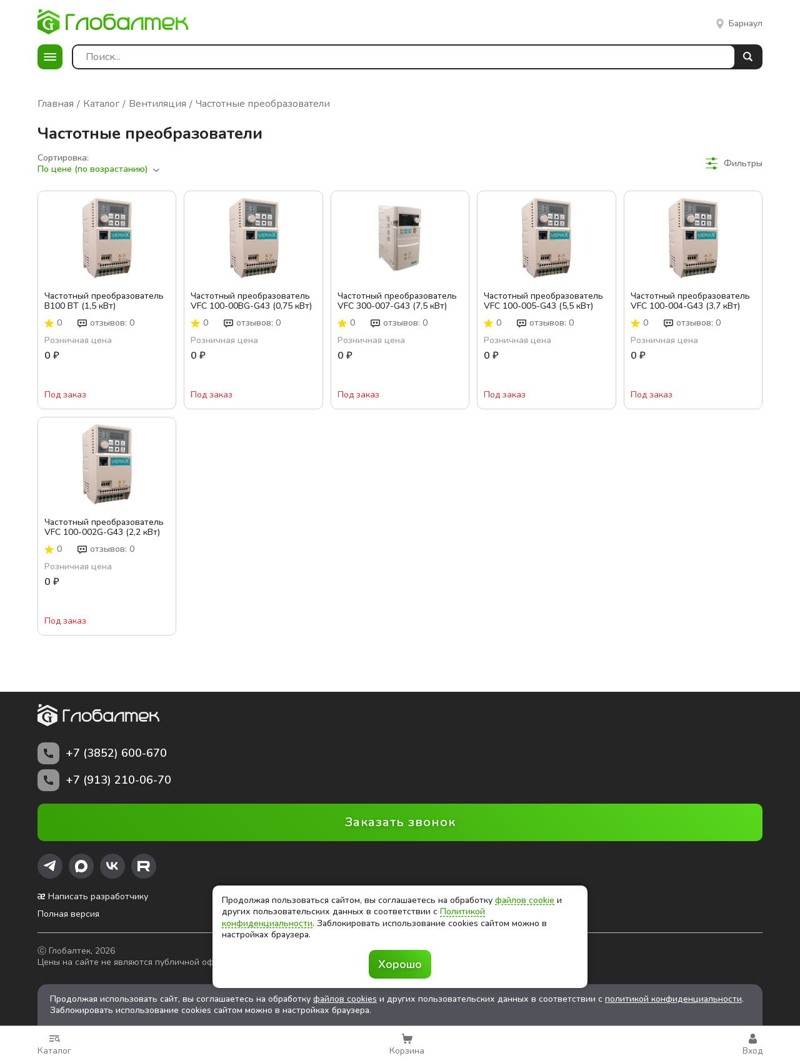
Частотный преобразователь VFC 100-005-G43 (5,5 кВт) (543, 301)
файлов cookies (345, 999)
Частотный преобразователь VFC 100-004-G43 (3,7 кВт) (690, 301)
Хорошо (400, 964)
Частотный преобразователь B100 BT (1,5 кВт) (104, 301)
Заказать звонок (400, 822)
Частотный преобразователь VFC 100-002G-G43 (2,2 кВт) (104, 527)
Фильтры (734, 163)
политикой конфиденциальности (673, 999)
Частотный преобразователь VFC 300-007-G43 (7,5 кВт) (397, 301)
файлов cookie (524, 900)
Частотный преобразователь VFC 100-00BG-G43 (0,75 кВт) (251, 301)
